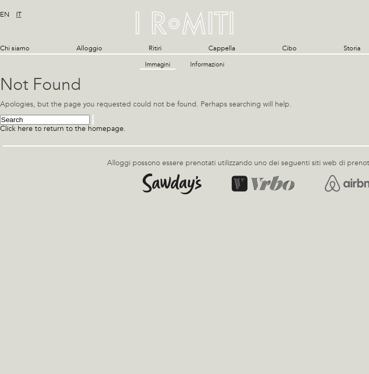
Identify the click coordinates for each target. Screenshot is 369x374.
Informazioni (207, 64)
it (18, 14)
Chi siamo (15, 48)
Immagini (157, 64)
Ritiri (155, 48)
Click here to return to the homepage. (63, 128)
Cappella (221, 48)
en (4, 14)
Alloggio (89, 48)
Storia (352, 48)
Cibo (289, 48)
